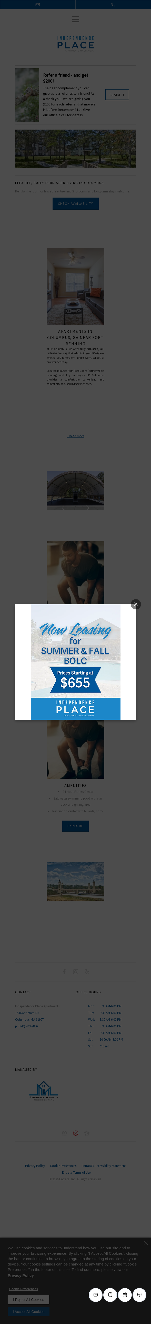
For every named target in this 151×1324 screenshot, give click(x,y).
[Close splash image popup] (136, 604)
